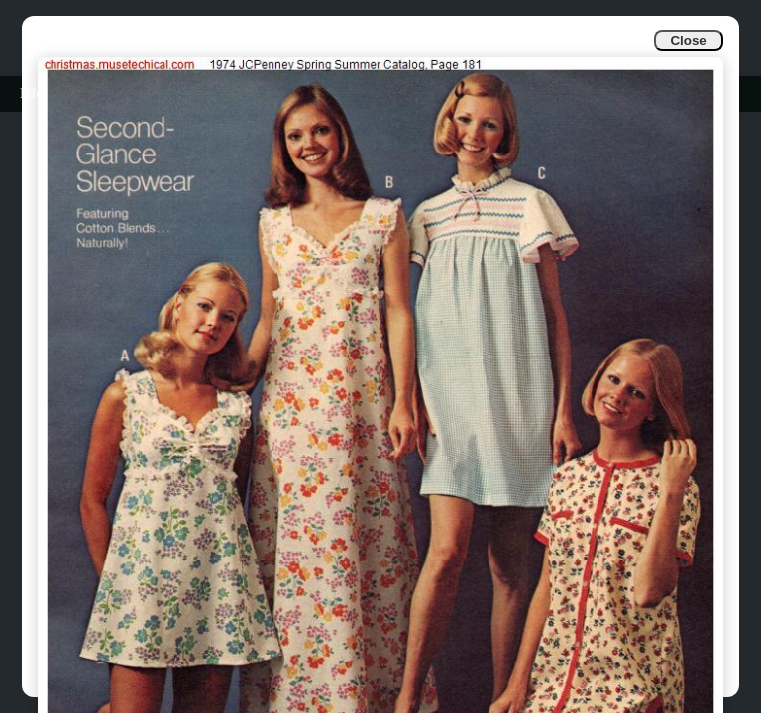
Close (688, 40)
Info (31, 93)
